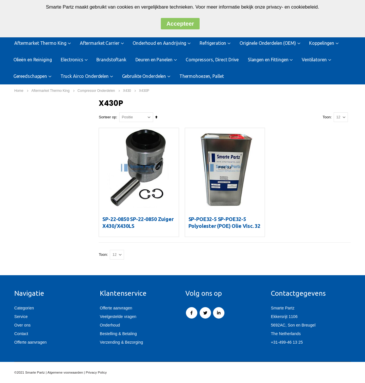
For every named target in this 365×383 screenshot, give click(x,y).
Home (18, 91)
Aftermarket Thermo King (50, 90)
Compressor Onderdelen (96, 90)
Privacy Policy (96, 372)
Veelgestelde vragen (118, 316)
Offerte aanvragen (30, 342)
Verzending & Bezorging (121, 342)
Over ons (22, 325)
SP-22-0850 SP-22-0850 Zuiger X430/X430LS (139, 222)
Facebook (191, 313)
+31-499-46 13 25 (287, 342)
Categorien (24, 308)
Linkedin (218, 313)
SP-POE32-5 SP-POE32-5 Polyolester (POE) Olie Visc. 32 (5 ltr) (225, 225)
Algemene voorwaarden (65, 372)
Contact (21, 333)
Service (21, 316)
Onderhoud (110, 325)
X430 (127, 90)
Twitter (205, 313)
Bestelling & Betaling (118, 333)
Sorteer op (108, 117)
